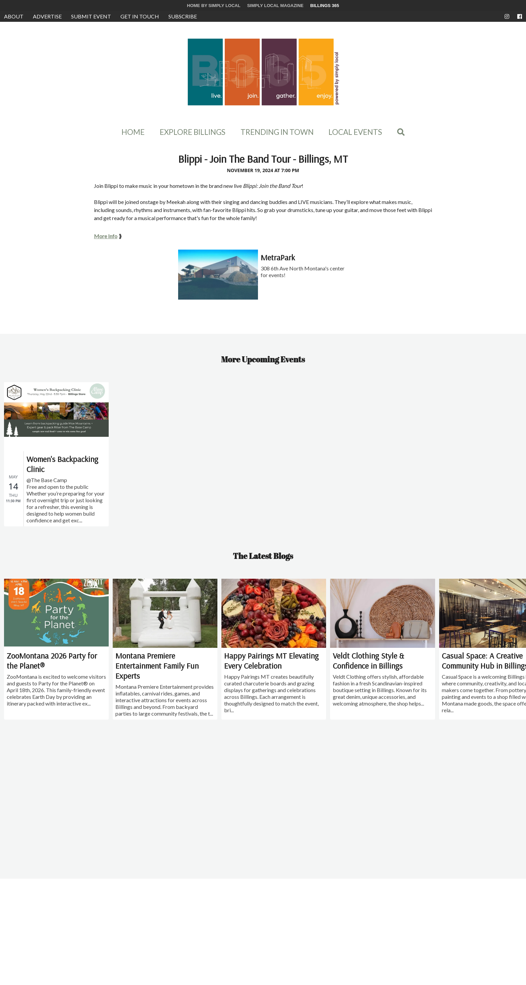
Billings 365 (324, 5)
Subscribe (182, 16)
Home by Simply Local (213, 5)
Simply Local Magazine (275, 5)
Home (133, 132)
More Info (105, 236)
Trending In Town (277, 132)
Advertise (47, 16)
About (13, 16)
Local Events (355, 132)
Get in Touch (139, 16)
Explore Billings (192, 132)
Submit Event (91, 16)
